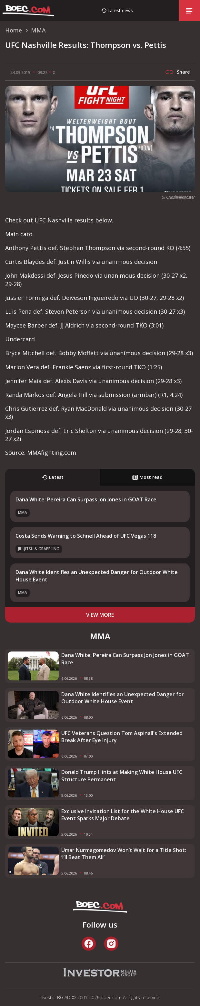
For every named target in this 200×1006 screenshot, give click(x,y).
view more (100, 614)
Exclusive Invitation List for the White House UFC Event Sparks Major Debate (122, 815)
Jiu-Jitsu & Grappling (38, 549)
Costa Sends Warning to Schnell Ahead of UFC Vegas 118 (85, 535)
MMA (22, 512)
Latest (53, 477)
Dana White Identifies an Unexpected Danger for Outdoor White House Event (122, 698)
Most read (147, 477)
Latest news (120, 10)
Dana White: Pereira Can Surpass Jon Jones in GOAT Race (85, 499)
